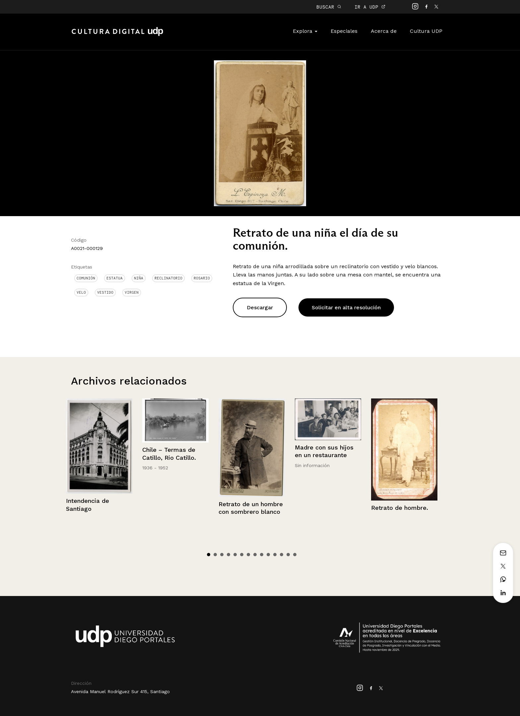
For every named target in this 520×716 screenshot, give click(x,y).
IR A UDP (370, 7)
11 (275, 554)
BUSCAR (328, 7)
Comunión (86, 278)
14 (294, 554)
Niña (138, 278)
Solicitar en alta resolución (346, 307)
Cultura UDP (426, 31)
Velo (81, 292)
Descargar (260, 307)
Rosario (202, 278)
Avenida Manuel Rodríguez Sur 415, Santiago (120, 691)
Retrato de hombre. (399, 507)
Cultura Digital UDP (117, 35)
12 (281, 554)
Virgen (132, 292)
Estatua (114, 278)
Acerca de (384, 31)
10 (268, 554)
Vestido (105, 292)
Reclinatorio (168, 278)
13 (288, 554)
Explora (305, 31)
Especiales (344, 31)
